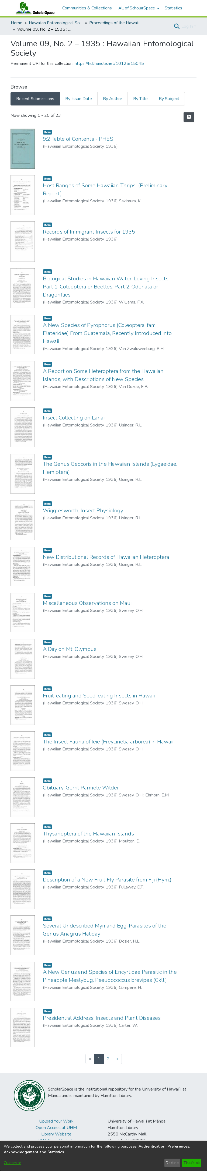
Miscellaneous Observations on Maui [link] (87, 603)
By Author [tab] (112, 99)
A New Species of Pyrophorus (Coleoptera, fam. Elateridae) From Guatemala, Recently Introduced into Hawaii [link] (107, 333)
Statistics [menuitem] (173, 8)
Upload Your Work (56, 1121)
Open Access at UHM (56, 1128)
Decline (172, 1162)
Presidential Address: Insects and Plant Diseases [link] (102, 1018)
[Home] (34, 8)
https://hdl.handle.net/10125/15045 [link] (109, 63)
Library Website (56, 1134)
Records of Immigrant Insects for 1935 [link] (89, 231)
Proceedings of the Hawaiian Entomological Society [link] (116, 23)
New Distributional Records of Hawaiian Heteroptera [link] (106, 557)
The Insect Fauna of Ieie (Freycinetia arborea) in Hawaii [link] (108, 741)
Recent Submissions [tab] (35, 99)
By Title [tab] (140, 99)
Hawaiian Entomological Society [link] (56, 23)
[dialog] (103, 1156)
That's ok (192, 1162)
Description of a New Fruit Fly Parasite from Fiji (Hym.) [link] (107, 879)
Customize (12, 1162)
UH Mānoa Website (56, 1141)
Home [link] (16, 23)
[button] (176, 26)
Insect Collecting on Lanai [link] (74, 417)
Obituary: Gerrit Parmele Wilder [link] (81, 787)
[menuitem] (138, 8)
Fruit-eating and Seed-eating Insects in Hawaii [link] (99, 695)
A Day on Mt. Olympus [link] (69, 649)
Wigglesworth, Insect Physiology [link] (83, 510)
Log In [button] (187, 26)
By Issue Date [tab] (78, 99)
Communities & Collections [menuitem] (87, 8)
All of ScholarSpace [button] (136, 8)
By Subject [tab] (169, 99)
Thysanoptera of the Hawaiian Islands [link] (88, 833)
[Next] (117, 1059)
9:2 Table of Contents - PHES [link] (78, 139)
